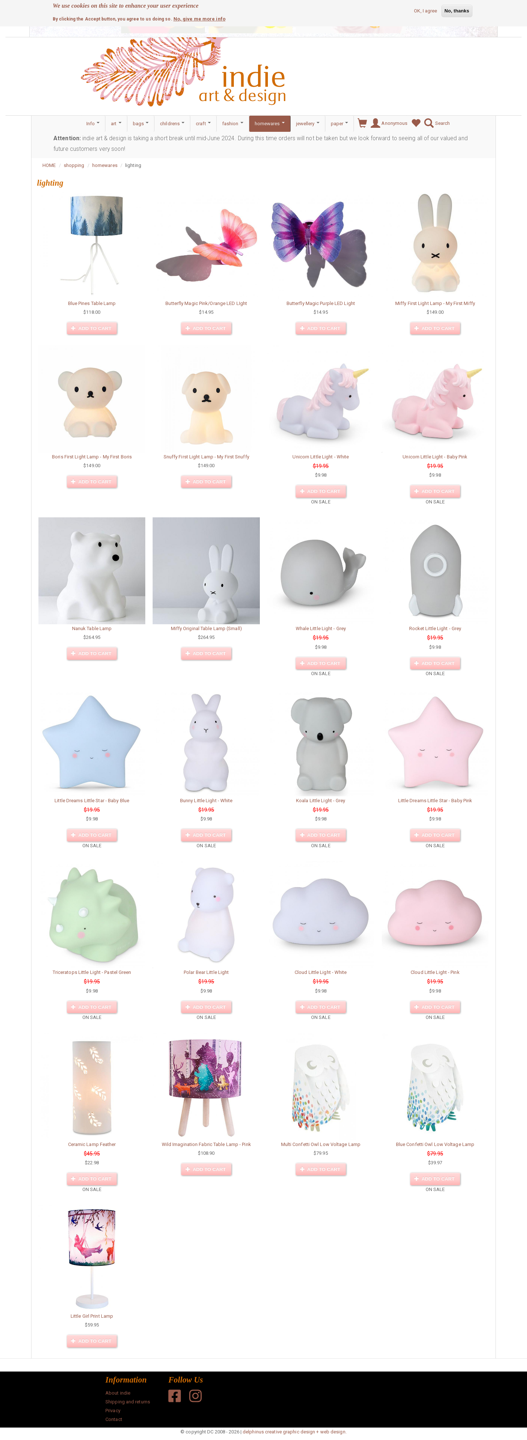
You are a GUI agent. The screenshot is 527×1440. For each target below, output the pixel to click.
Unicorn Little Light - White (320, 456)
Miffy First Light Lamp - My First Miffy (435, 303)
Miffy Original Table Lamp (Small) (206, 628)
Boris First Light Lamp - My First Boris (92, 456)
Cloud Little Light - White (321, 972)
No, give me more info (199, 19)
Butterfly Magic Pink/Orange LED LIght (206, 303)
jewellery (307, 123)
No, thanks (457, 11)
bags (141, 123)
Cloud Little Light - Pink (435, 972)
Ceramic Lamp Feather (92, 1144)
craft (203, 123)
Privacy (112, 1410)
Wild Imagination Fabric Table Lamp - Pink (206, 1144)
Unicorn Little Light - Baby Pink (435, 456)
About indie (117, 1393)
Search (435, 123)
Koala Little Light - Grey (320, 800)
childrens (172, 123)
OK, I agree (425, 11)
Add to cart (91, 328)
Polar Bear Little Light (206, 972)
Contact (113, 1419)
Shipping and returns (127, 1401)
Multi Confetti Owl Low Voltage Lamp (321, 1144)
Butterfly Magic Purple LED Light (321, 303)
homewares (270, 123)
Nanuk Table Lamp (92, 628)
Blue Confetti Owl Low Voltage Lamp (435, 1144)
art (116, 123)
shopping (74, 165)
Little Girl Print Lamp (92, 1316)
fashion (232, 123)
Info (93, 123)
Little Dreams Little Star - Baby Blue (92, 800)
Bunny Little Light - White (206, 800)
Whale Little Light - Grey (321, 628)
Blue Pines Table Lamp (92, 303)
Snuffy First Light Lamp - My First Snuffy (206, 456)
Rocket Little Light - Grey (435, 628)
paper (339, 123)
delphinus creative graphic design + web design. (295, 1432)
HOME (49, 165)
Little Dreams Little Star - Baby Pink (435, 800)
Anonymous (387, 123)
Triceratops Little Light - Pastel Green (92, 972)
